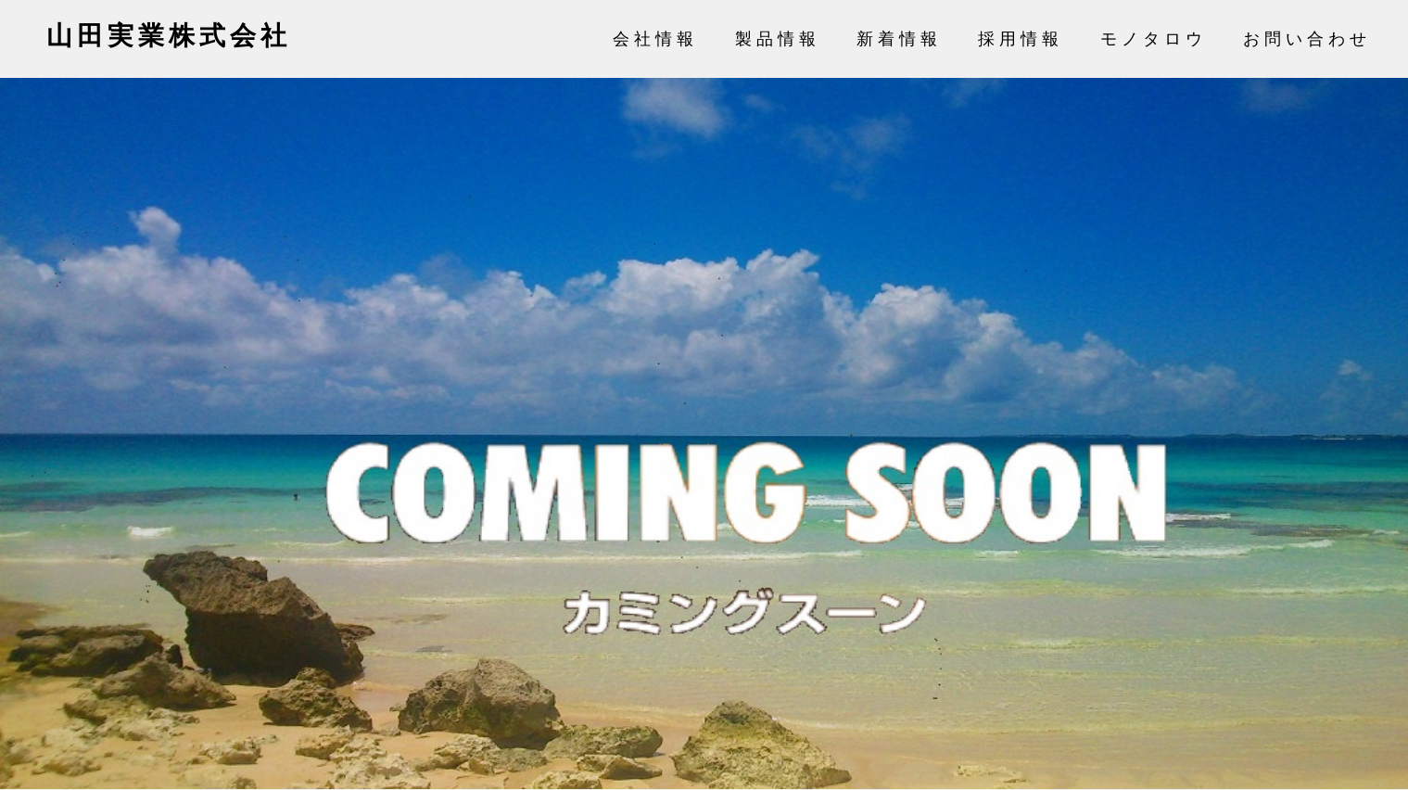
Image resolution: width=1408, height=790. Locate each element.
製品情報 (777, 39)
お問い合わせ (1307, 39)
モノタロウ (1153, 39)
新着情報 (899, 39)
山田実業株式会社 (168, 35)
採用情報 (1020, 39)
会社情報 (655, 39)
